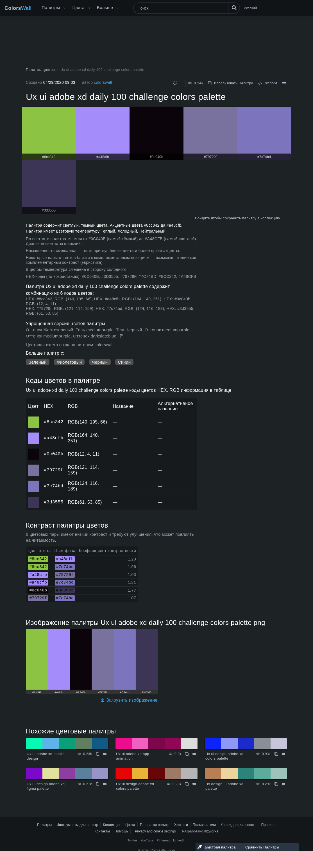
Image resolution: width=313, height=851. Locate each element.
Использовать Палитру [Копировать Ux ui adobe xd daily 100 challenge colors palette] (230, 83)
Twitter (132, 840)
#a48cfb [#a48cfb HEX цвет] (33, 434)
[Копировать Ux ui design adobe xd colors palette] (276, 754)
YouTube (146, 840)
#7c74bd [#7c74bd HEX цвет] (33, 482)
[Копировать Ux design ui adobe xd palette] (276, 784)
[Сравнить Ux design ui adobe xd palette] (283, 784)
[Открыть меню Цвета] (89, 8)
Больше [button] (105, 7)
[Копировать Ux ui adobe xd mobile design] (97, 754)
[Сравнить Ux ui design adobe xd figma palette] (104, 784)
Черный (100, 362)
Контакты (102, 831)
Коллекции (112, 825)
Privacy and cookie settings (155, 831)
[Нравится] (175, 83)
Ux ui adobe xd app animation (132, 756)
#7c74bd (53, 486)
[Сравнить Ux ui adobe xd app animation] (194, 754)
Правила (268, 825)
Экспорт (267, 83)
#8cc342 (53, 422)
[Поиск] (186, 8)
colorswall (103, 82)
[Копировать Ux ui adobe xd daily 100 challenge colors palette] (122, 336)
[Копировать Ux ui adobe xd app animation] (186, 754)
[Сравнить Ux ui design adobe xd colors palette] (283, 754)
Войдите (202, 218)
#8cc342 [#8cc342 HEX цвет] (33, 418)
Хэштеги (181, 825)
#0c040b (53, 454)
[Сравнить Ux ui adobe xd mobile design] (104, 754)
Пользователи (204, 825)
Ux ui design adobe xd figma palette (46, 786)
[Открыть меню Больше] (64, 8)
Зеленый (38, 362)
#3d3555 (53, 502)
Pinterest (163, 840)
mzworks (211, 831)
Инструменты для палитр (77, 825)
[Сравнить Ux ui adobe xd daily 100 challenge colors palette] (284, 83)
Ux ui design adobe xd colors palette (224, 756)
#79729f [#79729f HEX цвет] (33, 466)
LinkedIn (179, 840)
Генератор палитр (154, 825)
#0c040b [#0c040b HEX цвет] (33, 450)
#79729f (53, 470)
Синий (124, 362)
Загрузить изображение (129, 700)
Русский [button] (250, 8)
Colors (18, 8)
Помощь (121, 831)
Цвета (78, 7)
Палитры (51, 7)
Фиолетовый (69, 362)
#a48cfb (53, 438)
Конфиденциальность (238, 825)
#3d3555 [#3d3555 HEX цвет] (33, 498)
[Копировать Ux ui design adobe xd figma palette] (97, 784)
